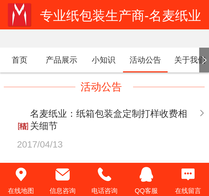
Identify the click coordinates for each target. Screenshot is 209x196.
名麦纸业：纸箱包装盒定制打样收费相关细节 (108, 120)
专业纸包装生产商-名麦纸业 (120, 15)
